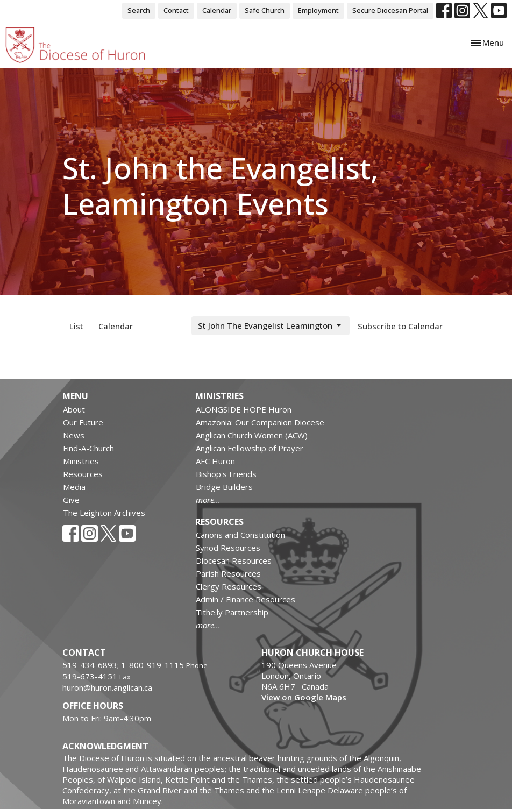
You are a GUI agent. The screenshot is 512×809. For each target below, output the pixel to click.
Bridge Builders (224, 486)
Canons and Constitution (240, 534)
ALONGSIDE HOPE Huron (243, 409)
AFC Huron (215, 461)
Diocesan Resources (234, 560)
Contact (176, 10)
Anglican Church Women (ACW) (252, 435)
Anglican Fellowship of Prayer (249, 448)
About (74, 409)
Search (138, 10)
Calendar (216, 10)
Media (74, 486)
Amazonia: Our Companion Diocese (260, 422)
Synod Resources (228, 547)
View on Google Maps (303, 697)
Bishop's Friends (226, 474)
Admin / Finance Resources (245, 599)
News (73, 435)
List (76, 326)
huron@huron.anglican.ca (107, 687)
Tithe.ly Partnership (232, 612)
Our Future (83, 422)
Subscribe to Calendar (400, 326)
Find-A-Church (88, 448)
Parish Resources (228, 573)
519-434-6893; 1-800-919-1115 (124, 664)
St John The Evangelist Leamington (270, 325)
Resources (83, 474)
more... (208, 499)
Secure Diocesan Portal (390, 10)
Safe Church (265, 10)
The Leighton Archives (104, 512)
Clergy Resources (228, 586)
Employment (318, 10)
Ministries (81, 461)
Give (71, 499)
